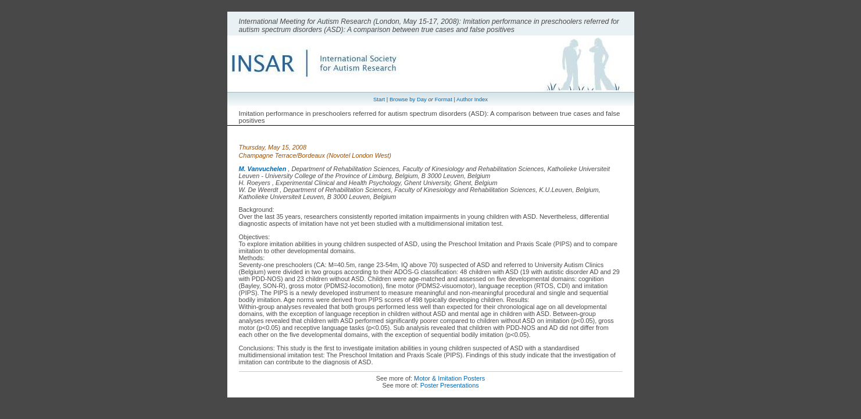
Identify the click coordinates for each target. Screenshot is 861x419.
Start (379, 99)
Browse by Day (408, 99)
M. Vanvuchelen (263, 168)
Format (443, 99)
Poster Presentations (449, 385)
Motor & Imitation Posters (449, 378)
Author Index (472, 99)
